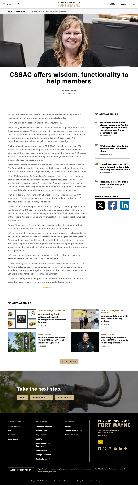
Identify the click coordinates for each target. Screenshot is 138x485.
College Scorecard (43, 454)
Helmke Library (42, 430)
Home (10, 11)
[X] (104, 448)
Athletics (11, 434)
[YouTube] (115, 448)
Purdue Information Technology (43, 444)
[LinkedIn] (120, 448)
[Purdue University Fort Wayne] (69, 4)
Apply (112, 4)
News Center (20, 11)
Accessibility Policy (20, 470)
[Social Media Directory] (125, 448)
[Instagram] (110, 448)
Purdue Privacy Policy (44, 459)
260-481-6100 (102, 435)
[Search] (100, 442)
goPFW (39, 439)
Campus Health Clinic (73, 430)
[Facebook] (99, 448)
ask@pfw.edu (58, 117)
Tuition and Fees (41, 397)
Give (9, 430)
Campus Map (41, 450)
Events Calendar (14, 426)
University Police (71, 434)
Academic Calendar (44, 426)
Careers (68, 426)
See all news (69, 361)
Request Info (64, 397)
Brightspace (41, 434)
